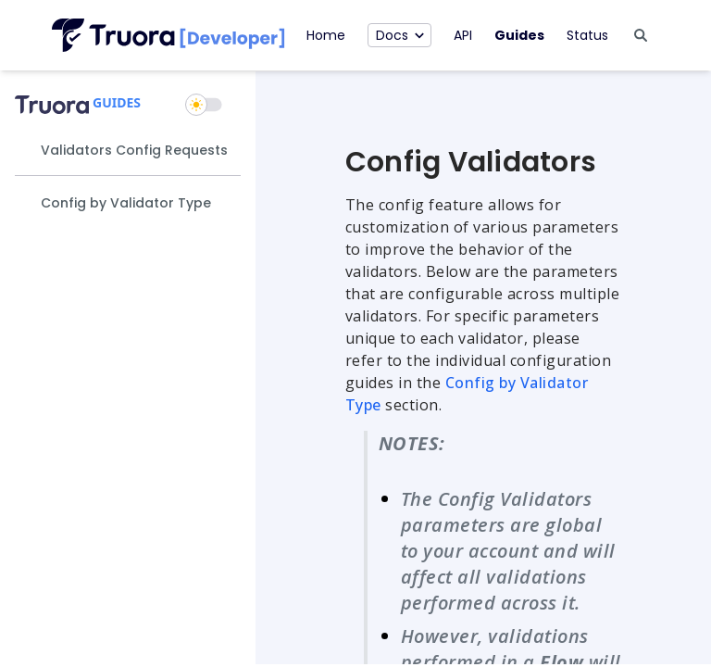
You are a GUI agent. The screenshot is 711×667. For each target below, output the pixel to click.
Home (325, 35)
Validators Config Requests (134, 150)
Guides (519, 35)
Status (587, 35)
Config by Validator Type (126, 203)
